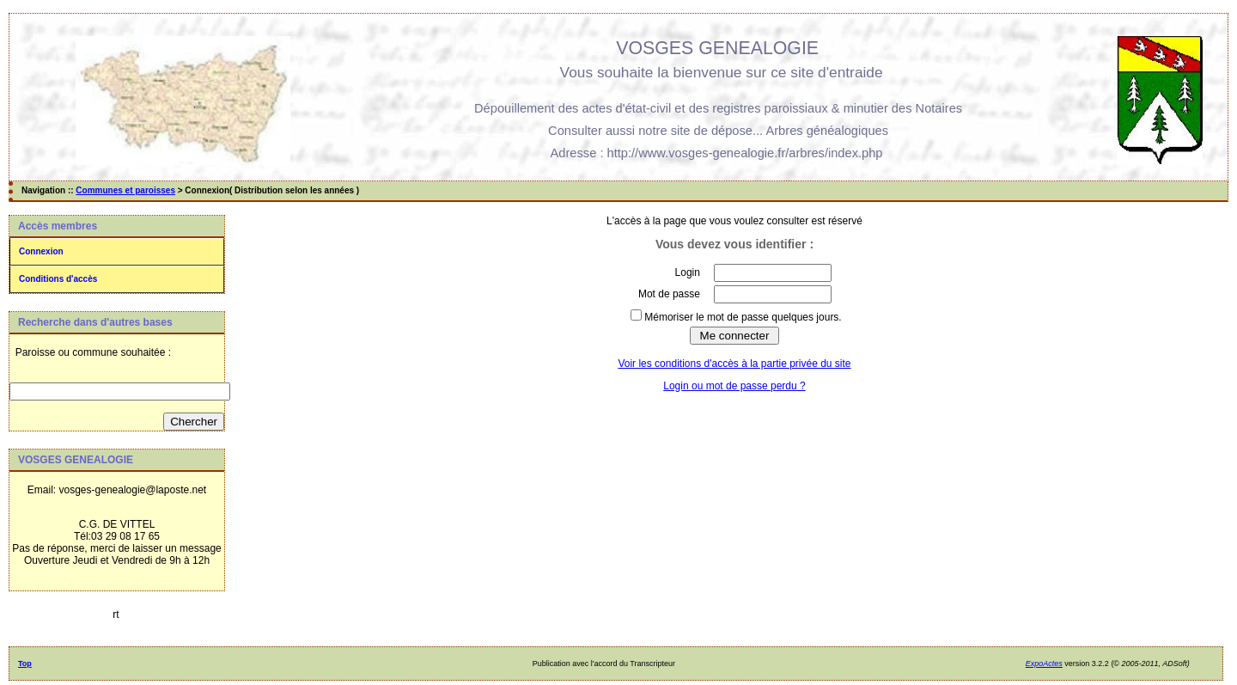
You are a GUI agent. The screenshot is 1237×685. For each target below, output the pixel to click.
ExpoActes (1044, 663)
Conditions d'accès (58, 279)
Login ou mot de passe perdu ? (734, 386)
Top (25, 663)
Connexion (41, 251)
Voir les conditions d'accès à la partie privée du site (734, 364)
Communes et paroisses (125, 190)
